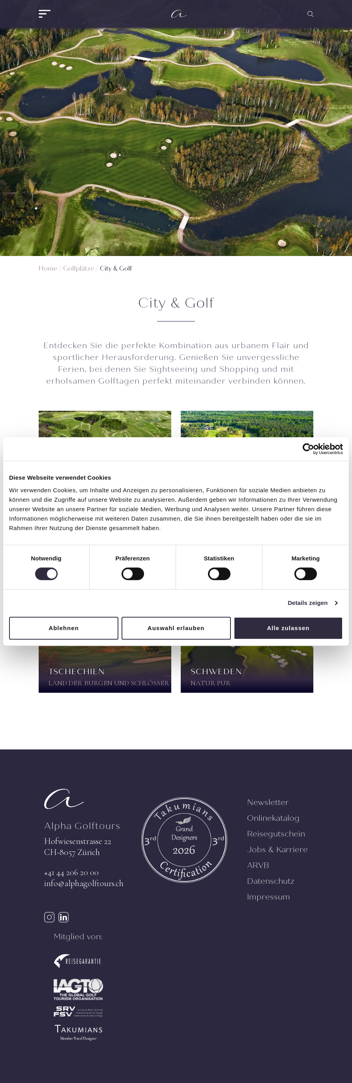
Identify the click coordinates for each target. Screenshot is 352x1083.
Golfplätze (78, 268)
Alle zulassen (288, 628)
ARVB (258, 865)
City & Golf (116, 268)
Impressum (268, 897)
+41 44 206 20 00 (71, 872)
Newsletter (268, 802)
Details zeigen (308, 602)
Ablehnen (64, 628)
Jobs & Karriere (277, 850)
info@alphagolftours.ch (84, 883)
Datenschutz (270, 881)
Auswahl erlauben (176, 628)
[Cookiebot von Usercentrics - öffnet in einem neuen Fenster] (308, 449)
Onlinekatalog (273, 818)
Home (48, 268)
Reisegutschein (276, 834)
